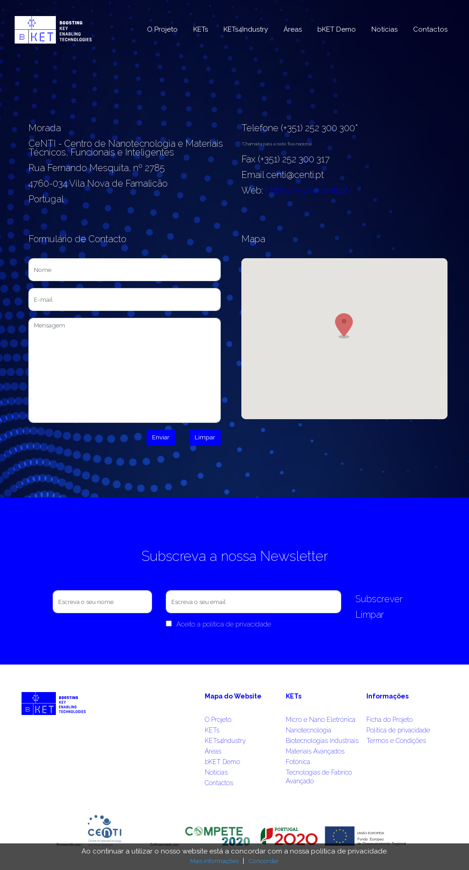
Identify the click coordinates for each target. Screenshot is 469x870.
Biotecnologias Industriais (322, 740)
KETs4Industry (246, 29)
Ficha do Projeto (389, 719)
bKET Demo (336, 29)
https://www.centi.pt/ (309, 190)
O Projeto (162, 29)
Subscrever (379, 598)
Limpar (205, 437)
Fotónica (298, 761)
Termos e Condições (396, 740)
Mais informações (214, 860)
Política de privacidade (398, 730)
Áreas (293, 29)
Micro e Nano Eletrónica (320, 719)
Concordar (263, 860)
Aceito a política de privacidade (218, 624)
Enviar (160, 437)
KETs (200, 29)
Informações (387, 696)
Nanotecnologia (308, 730)
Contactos (430, 29)
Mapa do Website (233, 696)
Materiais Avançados (315, 751)
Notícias (384, 29)
